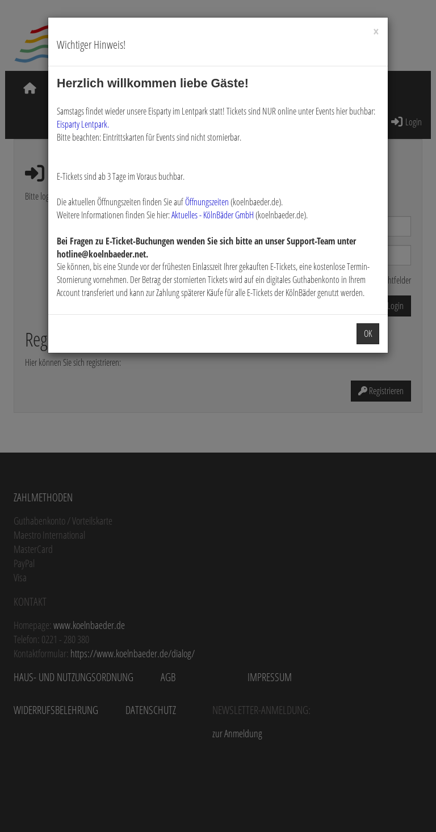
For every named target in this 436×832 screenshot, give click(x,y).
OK (368, 333)
